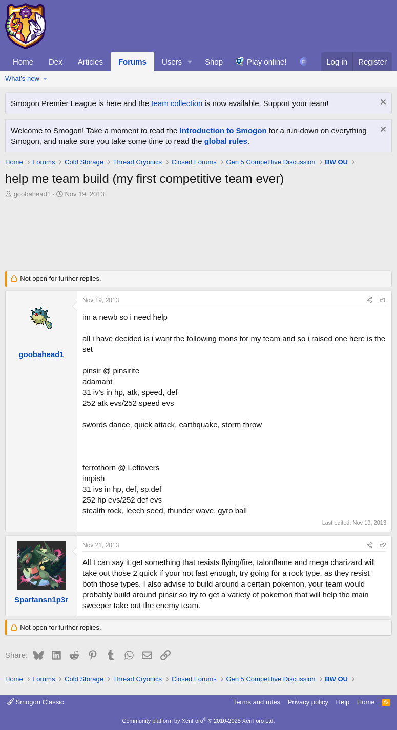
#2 (383, 545)
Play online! (267, 61)
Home (23, 61)
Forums (132, 61)
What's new (22, 78)
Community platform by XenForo (198, 721)
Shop (214, 61)
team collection (176, 103)
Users (172, 61)
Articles (90, 61)
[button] (190, 61)
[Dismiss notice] (382, 103)
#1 (383, 300)
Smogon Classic (35, 702)
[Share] (369, 300)
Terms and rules (256, 702)
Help (343, 702)
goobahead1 (32, 194)
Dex (55, 61)
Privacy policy (308, 702)
